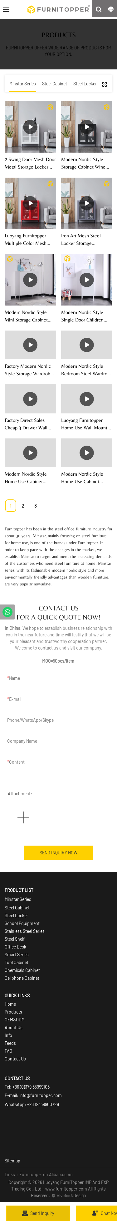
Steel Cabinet (17, 907)
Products (13, 1011)
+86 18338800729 (43, 1104)
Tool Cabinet (16, 962)
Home (10, 1004)
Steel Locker (16, 915)
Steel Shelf (15, 939)
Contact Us (15, 1058)
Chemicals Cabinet (22, 970)
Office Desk (15, 946)
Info (8, 1035)
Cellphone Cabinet (22, 978)
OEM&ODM (15, 1019)
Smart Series (17, 954)
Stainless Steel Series (25, 931)
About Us (13, 1027)
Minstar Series (18, 899)
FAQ (8, 1051)
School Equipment (22, 923)
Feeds (10, 1043)
